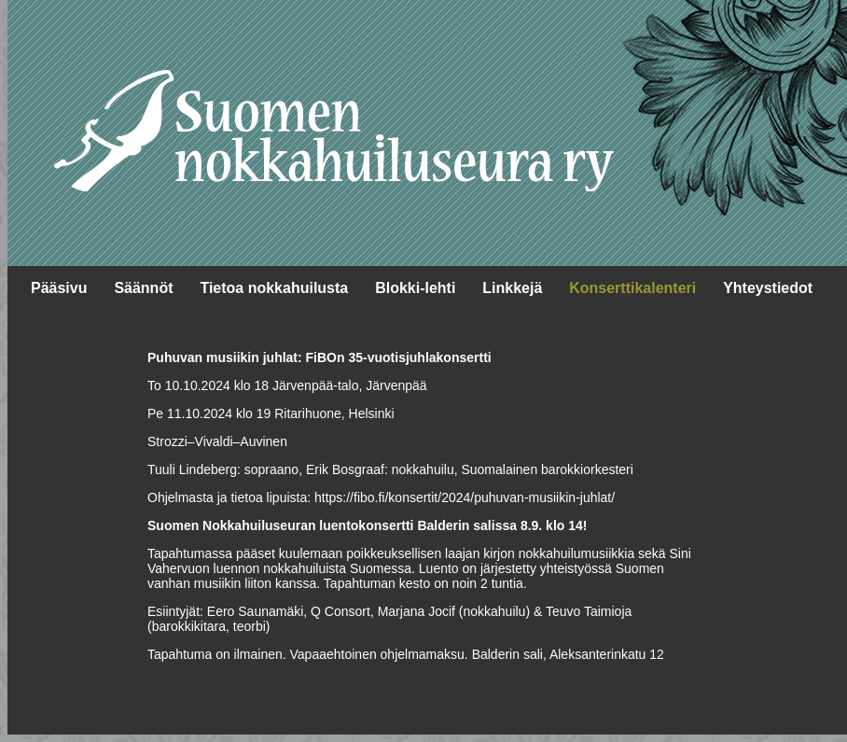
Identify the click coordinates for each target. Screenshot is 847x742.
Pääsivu (59, 288)
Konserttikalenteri (632, 288)
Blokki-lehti (415, 288)
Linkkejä (512, 288)
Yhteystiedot (767, 288)
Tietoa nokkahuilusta (274, 288)
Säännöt (143, 288)
